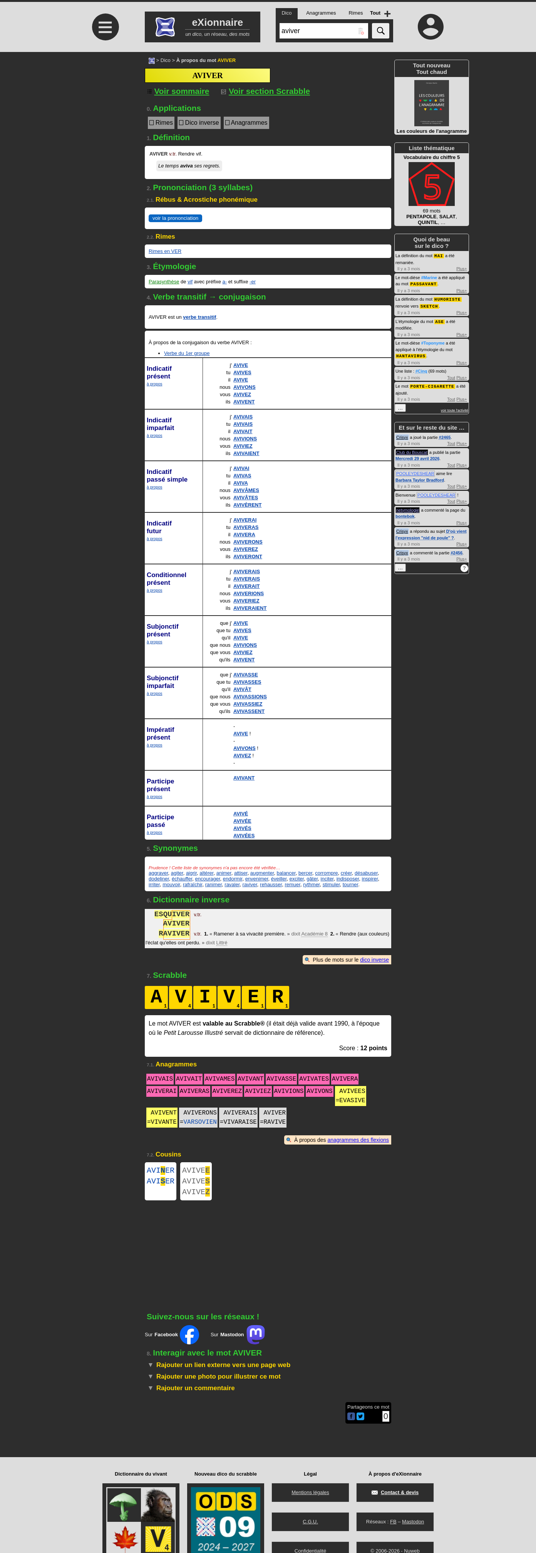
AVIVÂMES (246, 490)
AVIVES (242, 372)
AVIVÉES (244, 835)
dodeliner (159, 879)
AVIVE (240, 365)
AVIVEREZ (245, 549)
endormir (233, 879)
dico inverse (374, 960)
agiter (177, 873)
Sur (172, 1339)
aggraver (158, 873)
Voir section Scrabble (265, 91)
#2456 (456, 550)
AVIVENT (244, 402)
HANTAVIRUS (410, 353)
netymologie (407, 507)
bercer (305, 873)
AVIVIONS (245, 439)
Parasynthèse (164, 281)
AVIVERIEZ (246, 601)
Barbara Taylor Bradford (419, 477)
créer (346, 873)
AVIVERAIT (246, 586)
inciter (327, 879)
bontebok (405, 513)
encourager (207, 879)
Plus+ (461, 268)
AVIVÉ (240, 814)
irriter (154, 884)
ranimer (213, 884)
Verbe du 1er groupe (187, 353)
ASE (439, 320)
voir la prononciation (175, 218)
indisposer (348, 879)
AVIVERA (244, 534)
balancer (286, 873)
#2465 (445, 434)
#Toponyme (433, 341)
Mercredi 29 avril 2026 (417, 456)
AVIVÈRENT (247, 505)
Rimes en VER (165, 251)
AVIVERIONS (248, 593)
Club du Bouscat (411, 449)
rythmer (311, 884)
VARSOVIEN (199, 1122)
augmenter (262, 873)
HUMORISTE (447, 298)
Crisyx (402, 434)
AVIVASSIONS (250, 697)
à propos (154, 384)
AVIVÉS (242, 828)
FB (393, 1522)
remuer (292, 884)
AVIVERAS (246, 527)
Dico (166, 60)
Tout (451, 375)
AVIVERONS (248, 542)
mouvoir (171, 884)
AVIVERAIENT (249, 608)
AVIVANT (244, 778)
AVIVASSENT (249, 711)
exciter (297, 879)
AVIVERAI (244, 520)
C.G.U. (310, 1522)
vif (190, 281)
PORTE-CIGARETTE (432, 384)
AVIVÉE (242, 821)
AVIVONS (244, 387)
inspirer (370, 879)
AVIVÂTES (245, 497)
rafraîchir (193, 884)
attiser (241, 873)
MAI (438, 255)
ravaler (232, 884)
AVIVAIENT (246, 453)
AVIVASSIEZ (247, 704)
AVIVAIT (242, 431)
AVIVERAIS (246, 571)
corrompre (326, 873)
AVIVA (240, 483)
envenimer (256, 879)
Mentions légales (310, 1492)
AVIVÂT (242, 689)
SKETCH (429, 305)
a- (225, 281)
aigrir (191, 873)
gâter (312, 879)
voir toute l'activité (454, 408)
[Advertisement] (104, 116)
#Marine (429, 277)
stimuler (331, 884)
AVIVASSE (245, 675)
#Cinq (421, 368)
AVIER (160, 1171)
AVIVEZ (242, 394)
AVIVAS (242, 476)
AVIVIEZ (243, 446)
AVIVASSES (247, 682)
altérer (206, 873)
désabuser (366, 873)
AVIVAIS (243, 417)
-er (253, 281)
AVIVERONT (247, 556)
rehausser (271, 884)
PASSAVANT (423, 283)
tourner (350, 884)
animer (223, 873)
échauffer (182, 879)
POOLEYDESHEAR (415, 471)
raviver (250, 884)
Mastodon (413, 1522)
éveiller (278, 879)
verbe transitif (199, 317)
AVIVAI (241, 468)
